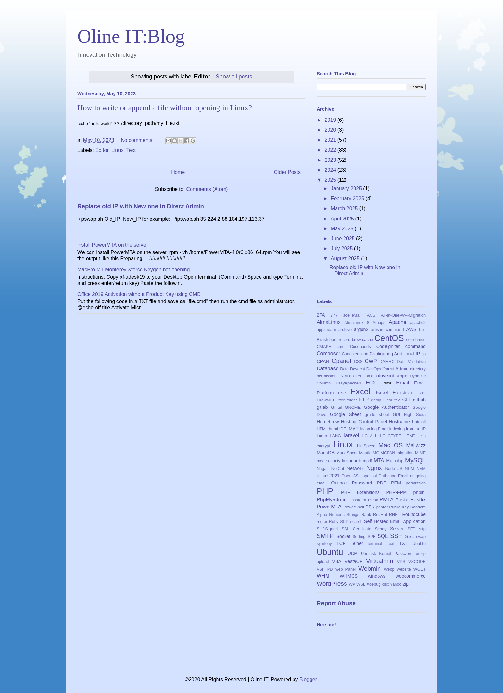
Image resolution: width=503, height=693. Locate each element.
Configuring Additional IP (395, 353)
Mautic (365, 452)
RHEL (394, 514)
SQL (383, 536)
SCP (344, 521)
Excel (360, 391)
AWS (411, 329)
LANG (335, 435)
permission (416, 483)
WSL (360, 584)
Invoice (413, 428)
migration (404, 452)
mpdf (367, 460)
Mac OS (391, 445)
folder (352, 400)
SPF (372, 536)
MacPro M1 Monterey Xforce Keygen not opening (133, 269)
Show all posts (234, 76)
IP (424, 428)
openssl (369, 476)
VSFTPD (325, 569)
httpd (333, 428)
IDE (342, 428)
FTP (364, 399)
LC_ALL (369, 435)
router (322, 521)
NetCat (337, 468)
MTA (379, 460)
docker (355, 376)
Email (402, 382)
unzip (421, 553)
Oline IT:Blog (131, 36)
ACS (371, 315)
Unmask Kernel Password (387, 553)
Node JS (394, 468)
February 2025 (348, 198)
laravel (351, 435)
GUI (396, 414)
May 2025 (343, 228)
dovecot (386, 375)
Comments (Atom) (207, 189)
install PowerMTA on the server (112, 245)
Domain (369, 376)
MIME (420, 452)
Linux (117, 150)
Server (397, 528)
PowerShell (353, 507)
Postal (402, 499)
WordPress (332, 583)
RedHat (380, 514)
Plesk (373, 500)
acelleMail (352, 315)
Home (178, 172)
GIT (406, 399)
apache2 (418, 322)
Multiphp (394, 460)
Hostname (399, 421)
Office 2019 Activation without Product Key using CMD (139, 294)
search (356, 521)
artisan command (387, 329)
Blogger (308, 679)
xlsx (385, 584)
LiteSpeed (366, 445)
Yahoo (396, 584)
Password (362, 482)
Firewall (324, 400)
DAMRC (387, 361)
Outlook (339, 482)
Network (355, 468)
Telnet (357, 543)
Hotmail (419, 421)
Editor (101, 150)
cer (409, 339)
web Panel (345, 569)
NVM (421, 468)
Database (328, 368)
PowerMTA (329, 506)
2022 (331, 150)
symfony (324, 543)
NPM (409, 468)
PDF (381, 482)
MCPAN (387, 452)
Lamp (322, 435)
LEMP (410, 435)
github (419, 399)
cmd (341, 346)
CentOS (389, 338)
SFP (411, 528)
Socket (343, 536)
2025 (331, 180)
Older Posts (287, 172)
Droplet (401, 376)
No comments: (138, 140)
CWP (371, 361)
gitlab (322, 407)
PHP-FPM (396, 492)
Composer (328, 353)
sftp (422, 528)
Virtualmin (379, 560)
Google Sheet (345, 414)
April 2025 (343, 218)
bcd (422, 329)
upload (323, 561)
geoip (376, 400)
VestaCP (353, 561)
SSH (396, 535)
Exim (421, 393)
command (415, 346)
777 (334, 315)
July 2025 (342, 248)
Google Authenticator (386, 407)
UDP (352, 553)
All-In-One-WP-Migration (403, 315)
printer (382, 507)
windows (377, 576)
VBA (336, 561)
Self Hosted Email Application (395, 521)
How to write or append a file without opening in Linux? (164, 107)
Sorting (359, 536)
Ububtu (419, 543)
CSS (358, 361)
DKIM (343, 376)
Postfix (418, 499)
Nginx (374, 468)
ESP (342, 393)
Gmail (336, 407)
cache (367, 339)
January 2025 (347, 188)
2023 (331, 160)
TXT (403, 543)
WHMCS (349, 576)
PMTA (387, 499)
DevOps (373, 369)
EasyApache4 (348, 383)
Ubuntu (330, 552)
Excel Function (394, 392)
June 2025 (343, 238)
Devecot (357, 369)
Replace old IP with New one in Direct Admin (140, 206)
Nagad (323, 468)
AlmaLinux (329, 322)
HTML (322, 428)
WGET (419, 569)
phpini (419, 492)
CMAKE (324, 346)
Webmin (369, 568)
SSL (409, 536)
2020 (331, 130)
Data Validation (411, 361)
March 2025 (345, 208)
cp (424, 353)
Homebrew (328, 421)
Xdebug (373, 584)
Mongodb (351, 460)
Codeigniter (388, 346)
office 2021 (328, 475)
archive (345, 329)
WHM (323, 576)
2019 (331, 120)
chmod (419, 339)
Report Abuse (336, 603)
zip (405, 584)
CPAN (323, 361)
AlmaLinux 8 (356, 322)
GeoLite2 (391, 400)
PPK (370, 506)
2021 (331, 140)
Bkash (322, 339)
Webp (389, 569)
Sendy (380, 528)
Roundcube (414, 514)
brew (356, 339)
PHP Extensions (360, 492)
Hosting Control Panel (364, 421)
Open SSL (351, 476)
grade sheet (377, 414)
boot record (340, 339)
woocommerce (411, 576)
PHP (325, 491)
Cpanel (341, 361)
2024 (331, 170)
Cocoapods (360, 346)
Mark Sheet (347, 452)
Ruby (333, 521)
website (404, 569)
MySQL (415, 460)
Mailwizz (416, 445)
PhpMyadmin (331, 499)
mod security (328, 460)
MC (376, 452)
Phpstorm (357, 500)
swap (421, 536)
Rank (366, 514)
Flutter (339, 400)
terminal (375, 543)
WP (352, 584)
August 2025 (346, 258)
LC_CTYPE (390, 435)
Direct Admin (395, 368)
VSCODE (417, 561)
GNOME (353, 407)
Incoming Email (374, 428)
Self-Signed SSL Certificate (344, 528)
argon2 (361, 329)
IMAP (353, 428)
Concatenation (355, 353)
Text (131, 150)
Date (344, 369)
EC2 (371, 382)
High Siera (415, 414)
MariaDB (326, 452)
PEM (396, 482)
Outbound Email (393, 476)
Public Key (399, 507)
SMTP (325, 535)
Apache (397, 322)
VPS (401, 561)
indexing (397, 428)
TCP (341, 543)
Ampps (379, 322)
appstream (326, 329)
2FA (321, 315)
